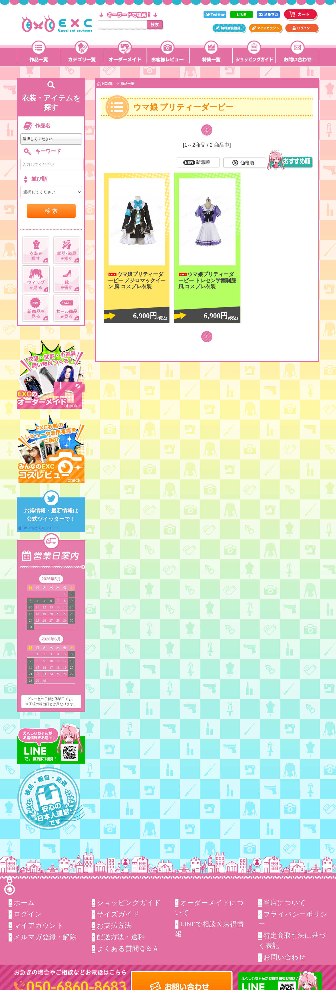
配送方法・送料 (121, 937)
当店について (284, 902)
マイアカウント (38, 925)
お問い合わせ (284, 957)
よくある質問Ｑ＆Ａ (128, 948)
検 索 (51, 211)
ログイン (27, 914)
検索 (155, 24)
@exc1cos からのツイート (38, 528)
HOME (104, 84)
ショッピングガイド (129, 902)
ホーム (24, 902)
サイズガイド (118, 914)
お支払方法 (114, 925)
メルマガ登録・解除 (44, 937)
